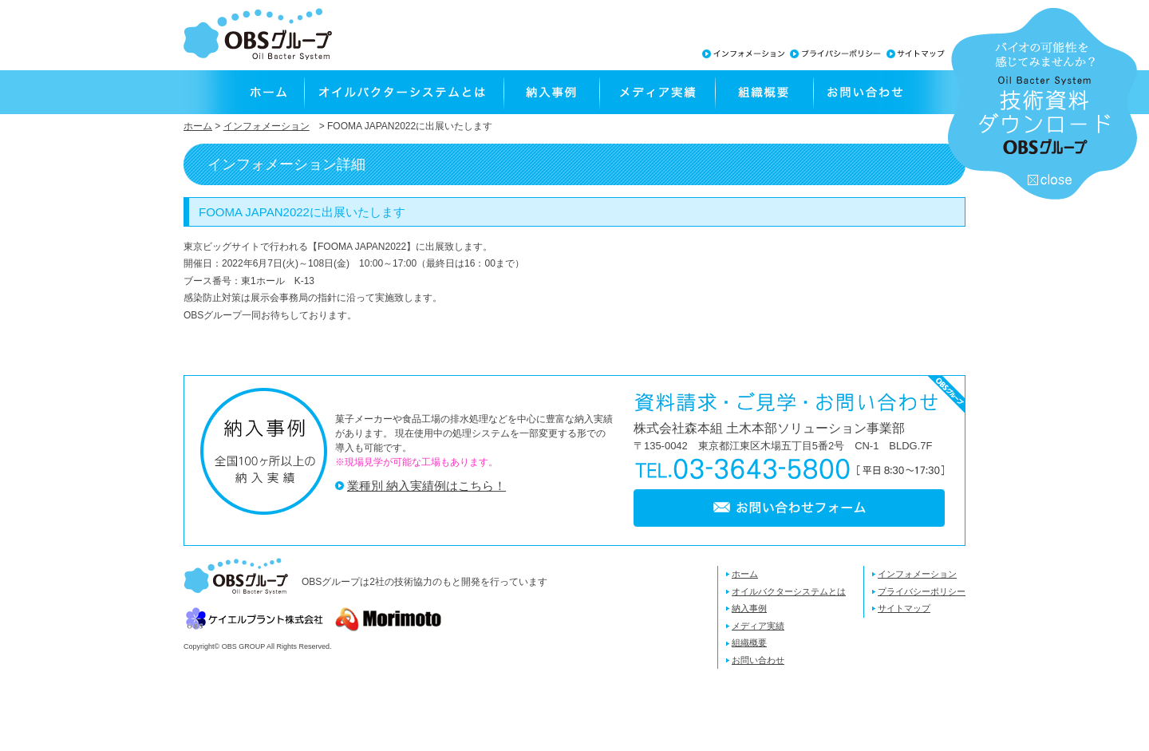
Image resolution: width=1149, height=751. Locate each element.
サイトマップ (904, 608)
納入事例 (550, 92)
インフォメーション (266, 126)
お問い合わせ (888, 92)
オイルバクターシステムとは (403, 92)
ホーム (243, 92)
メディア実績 (656, 92)
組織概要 (763, 92)
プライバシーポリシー (921, 591)
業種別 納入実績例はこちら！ (426, 485)
